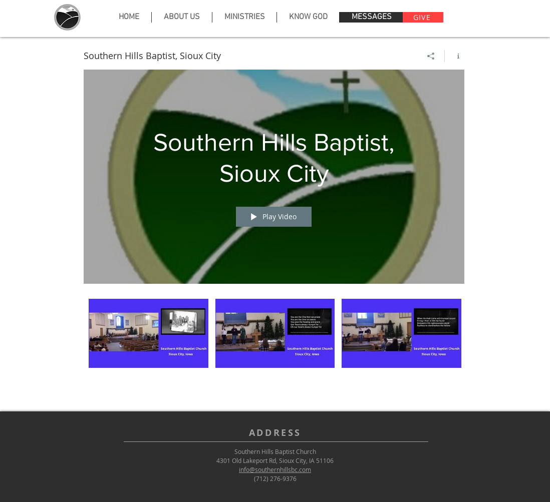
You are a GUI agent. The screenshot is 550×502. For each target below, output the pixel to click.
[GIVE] (423, 17)
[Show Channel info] (454, 56)
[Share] (431, 56)
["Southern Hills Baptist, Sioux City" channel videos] (274, 345)
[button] (181, 17)
